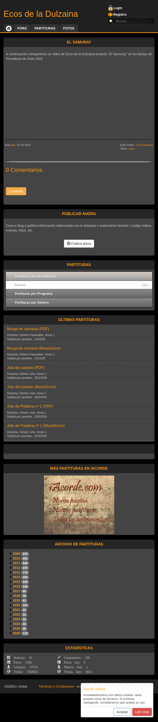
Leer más (142, 712)
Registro (120, 14)
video (131, 148)
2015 (16, 582)
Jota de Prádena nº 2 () (30, 406)
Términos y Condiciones (56, 686)
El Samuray (79, 42)
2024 (16, 624)
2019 (16, 600)
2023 (16, 619)
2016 (16, 586)
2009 (16, 554)
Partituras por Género (32, 302)
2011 (16, 563)
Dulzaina (82, 285)
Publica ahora (79, 243)
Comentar (16, 191)
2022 (16, 614)
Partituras (44, 28)
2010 (16, 558)
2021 (16, 610)
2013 (16, 572)
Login (117, 8)
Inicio (8, 28)
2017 (16, 591)
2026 (16, 633)
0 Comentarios (144, 145)
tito (13, 145)
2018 (16, 596)
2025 (16, 628)
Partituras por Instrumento (35, 276)
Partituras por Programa (34, 294)
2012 (16, 568)
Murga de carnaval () (28, 329)
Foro (22, 28)
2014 (16, 577)
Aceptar (122, 712)
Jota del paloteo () (25, 368)
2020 (16, 605)
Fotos (68, 28)
